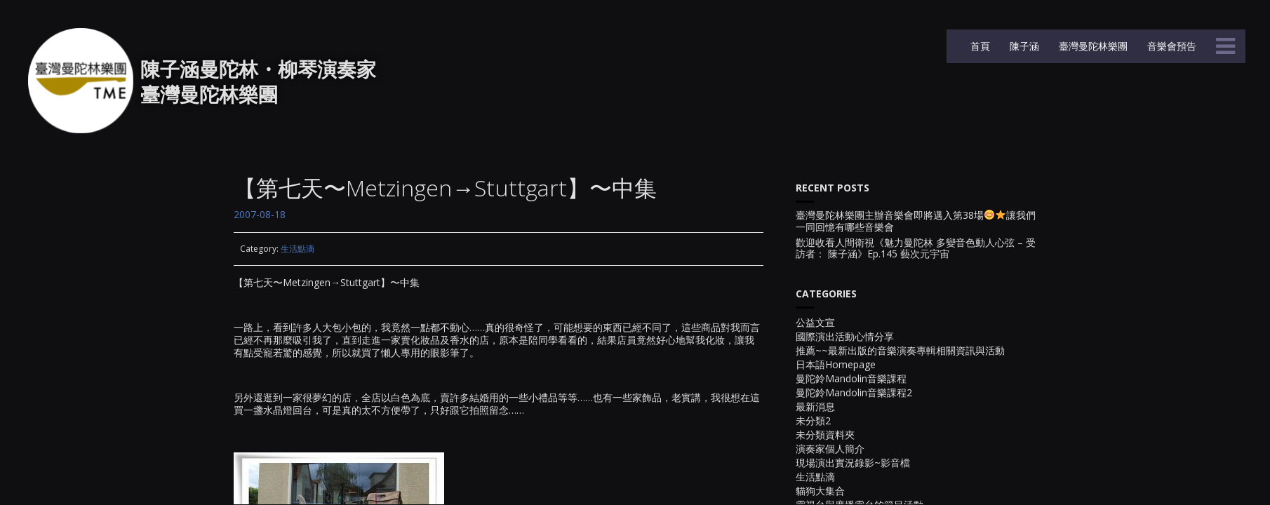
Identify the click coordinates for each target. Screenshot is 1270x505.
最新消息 (815, 406)
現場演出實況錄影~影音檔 (853, 462)
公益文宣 (815, 322)
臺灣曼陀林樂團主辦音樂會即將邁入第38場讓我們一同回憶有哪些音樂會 (916, 222)
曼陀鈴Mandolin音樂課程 (851, 378)
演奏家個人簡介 (830, 448)
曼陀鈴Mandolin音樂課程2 (854, 392)
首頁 (979, 46)
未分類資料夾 (825, 434)
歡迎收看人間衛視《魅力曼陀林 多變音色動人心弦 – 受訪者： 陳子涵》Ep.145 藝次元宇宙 (916, 249)
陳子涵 (1023, 46)
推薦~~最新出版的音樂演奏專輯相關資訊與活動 (900, 350)
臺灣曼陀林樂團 (1092, 46)
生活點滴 (297, 249)
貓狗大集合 (820, 490)
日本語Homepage (836, 364)
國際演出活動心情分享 (845, 336)
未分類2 (813, 420)
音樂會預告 (1170, 46)
